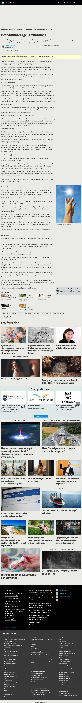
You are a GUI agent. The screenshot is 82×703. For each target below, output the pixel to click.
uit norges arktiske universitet (33, 313)
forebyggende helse (14, 313)
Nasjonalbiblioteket (36, 648)
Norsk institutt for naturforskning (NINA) (41, 690)
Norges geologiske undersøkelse (39, 677)
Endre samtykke (10, 627)
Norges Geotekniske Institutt (38, 671)
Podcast (68, 2)
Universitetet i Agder (64, 674)
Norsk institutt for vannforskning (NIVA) (41, 692)
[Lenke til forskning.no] (27, 2)
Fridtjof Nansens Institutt (10, 659)
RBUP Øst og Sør (63, 641)
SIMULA (61, 647)
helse (3, 313)
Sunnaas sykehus (63, 663)
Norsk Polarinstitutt (36, 681)
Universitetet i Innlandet (64, 678)
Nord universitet (35, 667)
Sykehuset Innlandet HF (64, 665)
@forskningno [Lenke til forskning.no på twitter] (63, 590)
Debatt (58, 2)
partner (48, 313)
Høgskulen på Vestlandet (10, 672)
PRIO (60, 639)
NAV (5, 688)
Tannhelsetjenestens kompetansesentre (68, 668)
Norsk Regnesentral (36, 683)
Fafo (5, 649)
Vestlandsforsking (63, 689)
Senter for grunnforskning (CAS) (66, 651)
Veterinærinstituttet (63, 691)
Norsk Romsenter (35, 686)
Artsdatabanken (8, 641)
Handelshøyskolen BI (9, 661)
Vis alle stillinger (41, 416)
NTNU (32, 646)
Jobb (74, 2)
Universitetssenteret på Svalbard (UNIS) (68, 687)
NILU (5, 696)
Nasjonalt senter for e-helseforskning (40, 656)
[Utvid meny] (80, 2)
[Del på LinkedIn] (7, 317)
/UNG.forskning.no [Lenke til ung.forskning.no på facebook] (65, 596)
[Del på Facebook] (2, 317)
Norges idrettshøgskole (37, 679)
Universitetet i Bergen (64, 676)
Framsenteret (7, 657)
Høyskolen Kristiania (9, 674)
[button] (78, 404)
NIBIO (5, 690)
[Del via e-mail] (10, 317)
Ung (63, 2)
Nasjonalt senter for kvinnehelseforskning (41, 659)
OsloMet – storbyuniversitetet (38, 694)
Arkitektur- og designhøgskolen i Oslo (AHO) (15, 639)
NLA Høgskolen (35, 637)
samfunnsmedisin (58, 313)
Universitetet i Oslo (63, 680)
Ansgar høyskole (8, 637)
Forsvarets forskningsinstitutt (11, 655)
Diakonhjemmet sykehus (10, 643)
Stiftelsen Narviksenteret (65, 661)
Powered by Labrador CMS (41, 702)
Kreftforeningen (8, 680)
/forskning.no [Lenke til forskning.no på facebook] (63, 593)
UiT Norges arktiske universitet (66, 672)
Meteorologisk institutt (9, 686)
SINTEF (60, 649)
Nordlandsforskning (36, 669)
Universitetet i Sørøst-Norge (65, 684)
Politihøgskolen (62, 637)
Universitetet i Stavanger (64, 682)
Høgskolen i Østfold (9, 668)
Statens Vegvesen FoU (64, 659)
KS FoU (5, 678)
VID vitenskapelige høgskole (66, 693)
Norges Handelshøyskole (37, 673)
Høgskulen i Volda (8, 670)
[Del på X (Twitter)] (5, 317)
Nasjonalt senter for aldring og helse (40, 654)
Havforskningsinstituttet (10, 663)
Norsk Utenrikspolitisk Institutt (39, 688)
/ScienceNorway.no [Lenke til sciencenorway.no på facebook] (64, 600)
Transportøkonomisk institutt (66, 670)
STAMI (60, 657)
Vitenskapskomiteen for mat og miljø (68, 695)
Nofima (33, 664)
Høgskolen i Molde (8, 665)
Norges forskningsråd (36, 675)
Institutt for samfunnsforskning (11, 676)
